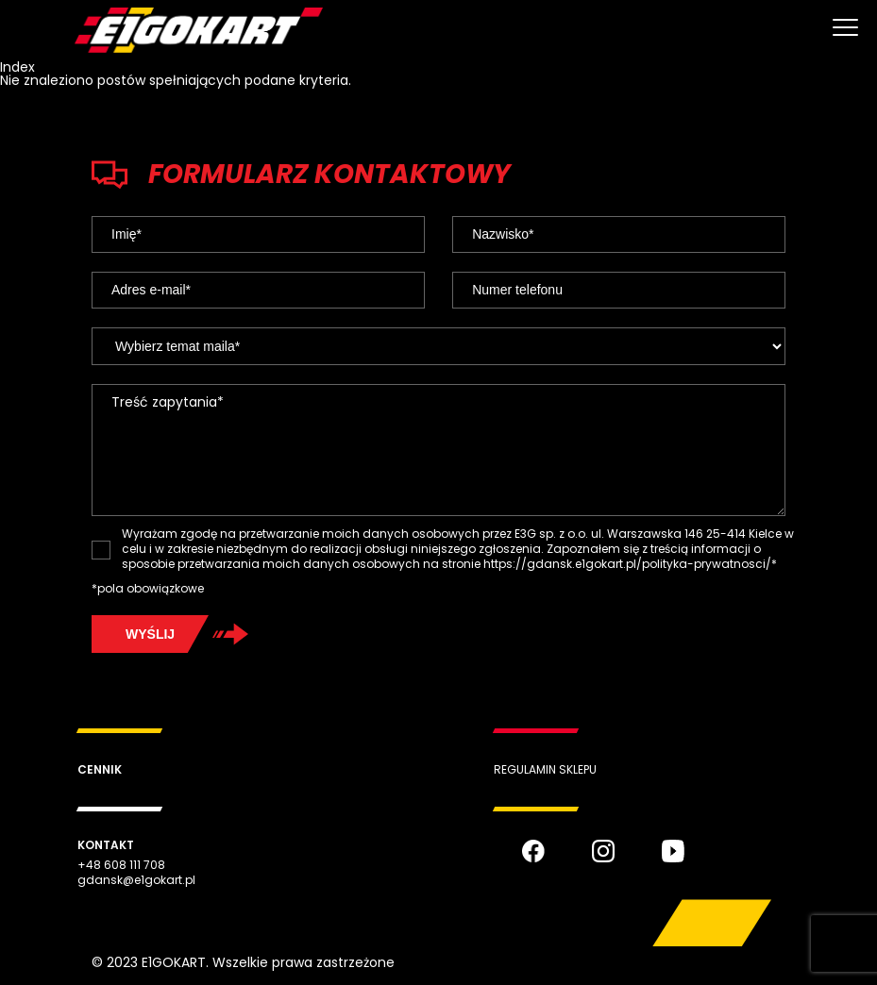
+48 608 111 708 (121, 865)
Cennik (99, 769)
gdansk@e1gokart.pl (136, 880)
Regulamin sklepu (545, 769)
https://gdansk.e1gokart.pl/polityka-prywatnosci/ (627, 564)
